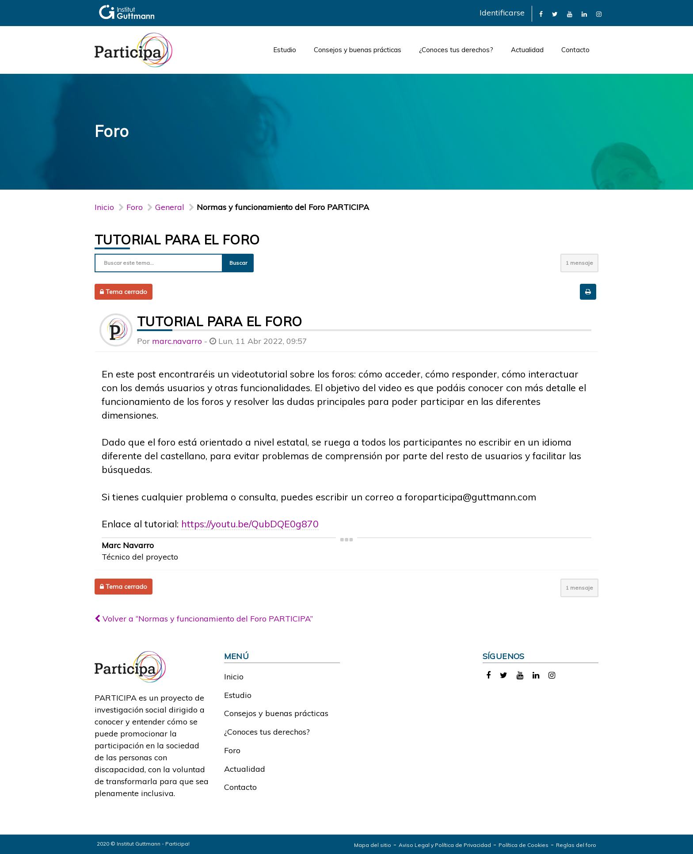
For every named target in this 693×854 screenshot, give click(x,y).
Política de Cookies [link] (523, 845)
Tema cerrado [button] (123, 292)
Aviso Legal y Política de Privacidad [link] (445, 845)
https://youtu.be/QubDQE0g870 (250, 524)
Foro (232, 750)
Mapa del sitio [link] (372, 845)
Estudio (284, 50)
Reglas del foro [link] (576, 845)
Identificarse (502, 13)
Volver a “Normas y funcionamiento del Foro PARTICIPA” (204, 619)
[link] (541, 13)
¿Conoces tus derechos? (456, 50)
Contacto (575, 50)
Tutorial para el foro (177, 240)
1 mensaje (579, 262)
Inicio (104, 207)
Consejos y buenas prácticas (357, 50)
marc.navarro (177, 341)
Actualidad (527, 50)
